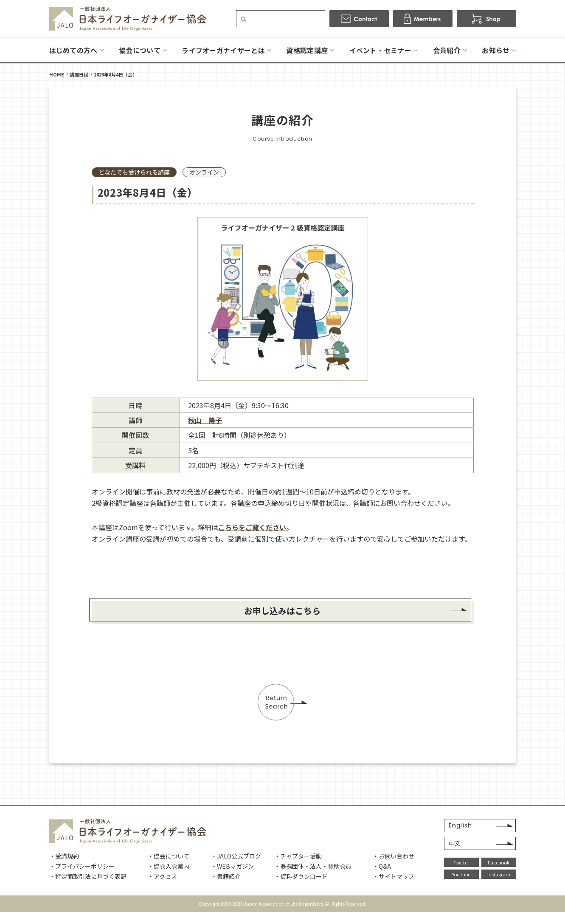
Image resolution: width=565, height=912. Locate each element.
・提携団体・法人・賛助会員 (312, 866)
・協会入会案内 (168, 866)
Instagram (498, 874)
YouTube (461, 874)
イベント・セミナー (380, 50)
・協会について (168, 856)
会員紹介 (447, 50)
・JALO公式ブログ (236, 856)
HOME (56, 74)
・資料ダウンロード (301, 876)
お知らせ (495, 50)
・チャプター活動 (298, 856)
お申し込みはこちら (283, 610)
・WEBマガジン (232, 866)
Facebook (498, 862)
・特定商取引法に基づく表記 (87, 876)
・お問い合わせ (393, 856)
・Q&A (382, 866)
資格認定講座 (307, 50)
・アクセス (162, 876)
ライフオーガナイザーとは (223, 50)
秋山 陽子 (205, 420)
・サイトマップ (393, 876)
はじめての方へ (73, 50)
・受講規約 (64, 856)
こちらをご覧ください (252, 527)
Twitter (461, 862)
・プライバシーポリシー (82, 866)
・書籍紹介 (226, 876)
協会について (139, 50)
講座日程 (79, 74)
